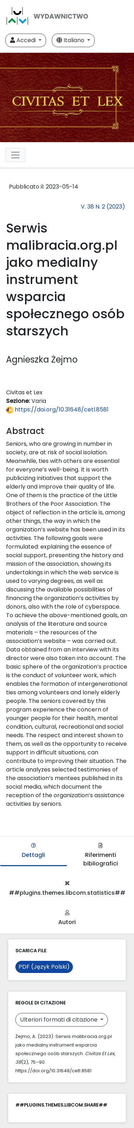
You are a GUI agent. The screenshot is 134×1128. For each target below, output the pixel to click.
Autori (67, 918)
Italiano (71, 40)
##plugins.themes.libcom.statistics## (67, 889)
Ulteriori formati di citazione (59, 1019)
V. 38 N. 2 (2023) (103, 207)
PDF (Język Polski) (44, 967)
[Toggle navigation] (15, 155)
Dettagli (33, 851)
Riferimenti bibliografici (100, 855)
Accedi (23, 40)
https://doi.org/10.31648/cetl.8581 (57, 409)
